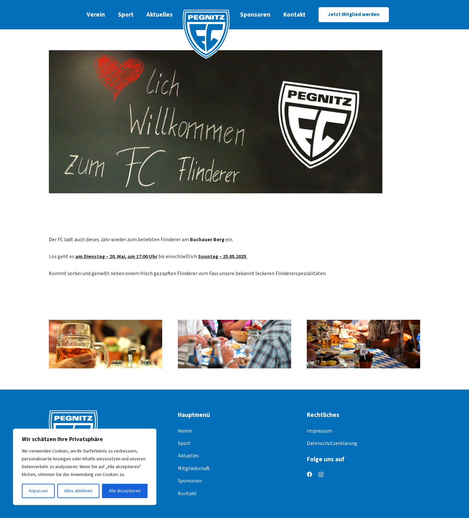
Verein (185, 431)
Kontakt (187, 493)
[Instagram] (321, 475)
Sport (184, 443)
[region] (84, 467)
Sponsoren (190, 480)
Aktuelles (188, 455)
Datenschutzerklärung (332, 443)
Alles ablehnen (78, 491)
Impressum (319, 431)
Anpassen (38, 491)
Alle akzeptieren (125, 491)
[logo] (206, 34)
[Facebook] (309, 474)
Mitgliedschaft (194, 468)
